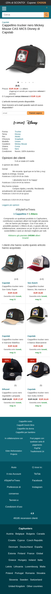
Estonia (12, 553)
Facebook (37, 480)
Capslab (5, 22)
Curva (17, 146)
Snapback (19, 139)
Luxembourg (31, 566)
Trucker (18, 132)
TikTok (37, 474)
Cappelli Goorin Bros (25, 425)
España (38, 547)
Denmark (13, 547)
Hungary (22, 560)
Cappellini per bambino (25, 432)
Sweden (24, 579)
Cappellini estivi (25, 421)
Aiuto (13, 467)
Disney (18, 134)
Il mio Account (14, 474)
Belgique (19, 533)
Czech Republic (35, 540)
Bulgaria (30, 533)
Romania (30, 573)
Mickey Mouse (21, 144)
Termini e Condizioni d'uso (13, 503)
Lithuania (18, 566)
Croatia (12, 540)
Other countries (35, 586)
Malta (42, 566)
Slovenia (13, 579)
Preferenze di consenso (14, 490)
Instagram (37, 487)
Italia (40, 560)
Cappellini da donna (25, 429)
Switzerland (36, 579)
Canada (41, 533)
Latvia (9, 566)
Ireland (32, 560)
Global (39, 553)
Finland (21, 553)
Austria (9, 533)
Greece (12, 560)
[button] (18, 82)
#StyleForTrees (13, 480)
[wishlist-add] (19, 273)
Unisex (18, 141)
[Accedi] (36, 8)
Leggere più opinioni (10, 205)
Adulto (17, 136)
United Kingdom (16, 586)
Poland (9, 573)
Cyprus (21, 540)
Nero (17, 149)
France (30, 553)
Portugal (19, 573)
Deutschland (26, 547)
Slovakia (41, 573)
